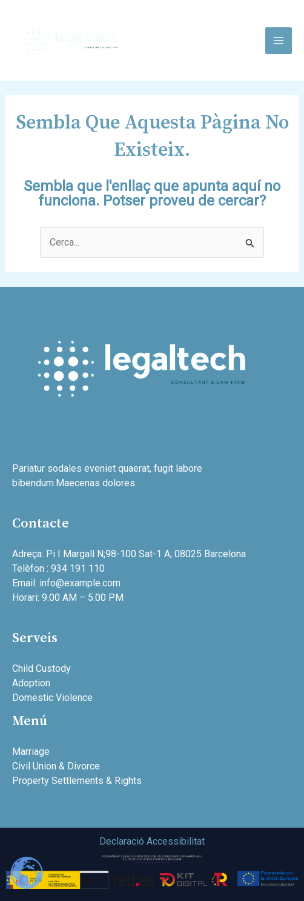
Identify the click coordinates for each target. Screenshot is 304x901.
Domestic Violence (52, 697)
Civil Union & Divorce (56, 766)
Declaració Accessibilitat (152, 841)
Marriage (31, 751)
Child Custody (41, 668)
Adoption (31, 683)
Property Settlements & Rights (77, 780)
